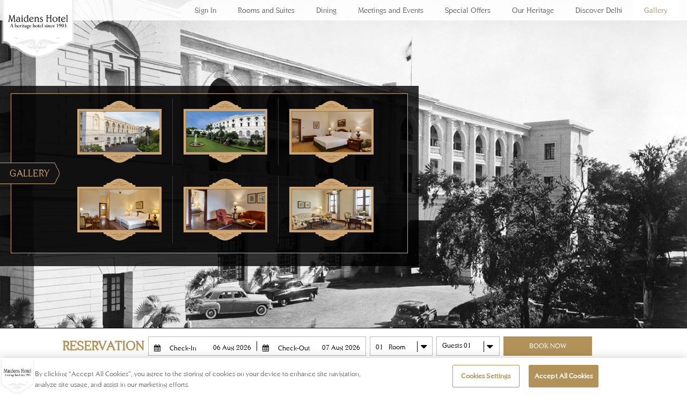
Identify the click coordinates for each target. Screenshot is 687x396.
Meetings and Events (390, 10)
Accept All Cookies (564, 376)
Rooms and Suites (266, 10)
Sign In (205, 10)
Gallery (656, 10)
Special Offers (468, 10)
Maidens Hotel (37, 37)
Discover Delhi (599, 10)
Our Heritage (533, 10)
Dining (326, 10)
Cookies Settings (485, 376)
